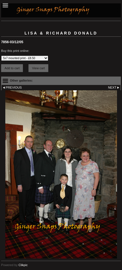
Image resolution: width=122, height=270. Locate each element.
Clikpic (23, 265)
